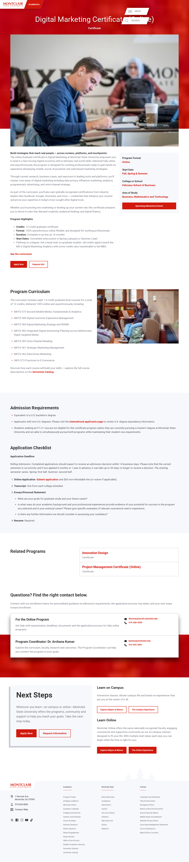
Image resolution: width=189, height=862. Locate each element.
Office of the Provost (71, 841)
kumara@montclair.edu (140, 641)
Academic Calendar (71, 809)
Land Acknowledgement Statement (154, 825)
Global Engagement (71, 833)
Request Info (38, 264)
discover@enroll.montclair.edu (143, 618)
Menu (180, 11)
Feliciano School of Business (138, 185)
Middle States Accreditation (151, 817)
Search (178, 20)
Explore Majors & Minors (111, 709)
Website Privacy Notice (149, 821)
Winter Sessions (69, 829)
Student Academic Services (74, 845)
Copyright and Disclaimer (150, 797)
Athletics (105, 817)
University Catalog (43, 372)
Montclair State (108, 787)
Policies (143, 787)
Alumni (104, 809)
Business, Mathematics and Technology (145, 196)
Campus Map (19, 809)
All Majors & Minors (71, 801)
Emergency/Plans (147, 805)
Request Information (55, 733)
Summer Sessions (70, 825)
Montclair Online (69, 805)
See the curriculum (21, 254)
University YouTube (26, 820)
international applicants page (86, 421)
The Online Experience (142, 750)
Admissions (106, 805)
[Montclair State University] (13, 4)
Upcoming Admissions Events (149, 206)
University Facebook (16, 820)
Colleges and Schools (71, 813)
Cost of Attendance (147, 829)
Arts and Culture (108, 813)
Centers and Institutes (72, 817)
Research (105, 829)
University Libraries (70, 849)
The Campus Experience (143, 709)
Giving (104, 825)
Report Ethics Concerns (149, 833)
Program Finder (69, 797)
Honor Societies (69, 821)
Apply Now (19, 264)
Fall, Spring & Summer (135, 173)
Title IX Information (147, 801)
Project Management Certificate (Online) (111, 567)
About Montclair (108, 797)
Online (126, 162)
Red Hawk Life (107, 821)
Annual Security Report (149, 813)
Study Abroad (68, 837)
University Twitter (12, 820)
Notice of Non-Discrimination (151, 809)
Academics (34, 4)
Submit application (47, 479)
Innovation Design (95, 553)
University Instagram (21, 820)
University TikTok (31, 820)
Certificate (94, 28)
